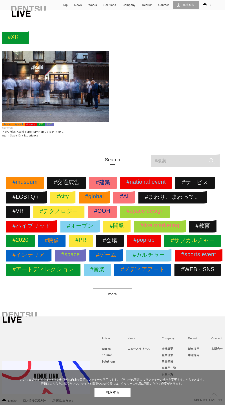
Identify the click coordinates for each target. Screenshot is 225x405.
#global (19, 124)
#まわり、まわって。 (174, 197)
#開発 (118, 226)
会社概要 (167, 349)
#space (71, 256)
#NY (49, 124)
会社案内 (185, 5)
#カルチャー (150, 256)
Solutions (109, 361)
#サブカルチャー (194, 241)
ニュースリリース (138, 349)
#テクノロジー (60, 212)
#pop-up (30, 124)
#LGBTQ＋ (28, 197)
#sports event (199, 256)
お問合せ (217, 349)
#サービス (196, 183)
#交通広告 (68, 183)
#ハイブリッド (33, 226)
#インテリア (30, 256)
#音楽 (98, 270)
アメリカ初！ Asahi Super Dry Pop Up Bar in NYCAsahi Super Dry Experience (33, 133)
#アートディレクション (44, 270)
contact (163, 5)
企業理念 (167, 355)
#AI (125, 197)
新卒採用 (193, 349)
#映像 (53, 241)
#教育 (204, 226)
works (92, 5)
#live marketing (160, 226)
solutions (109, 5)
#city (64, 197)
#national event (147, 183)
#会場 (111, 241)
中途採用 (193, 355)
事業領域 (167, 361)
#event (7, 124)
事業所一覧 (169, 368)
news (78, 5)
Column (107, 355)
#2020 (22, 241)
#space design (146, 212)
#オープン (81, 226)
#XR (41, 124)
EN (207, 5)
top (65, 5)
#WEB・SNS (199, 270)
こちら (54, 383)
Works (106, 349)
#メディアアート (144, 270)
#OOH (103, 212)
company (129, 5)
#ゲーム (107, 256)
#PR (82, 241)
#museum (26, 183)
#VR (19, 212)
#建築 (104, 183)
